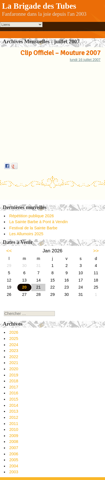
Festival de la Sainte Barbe (33, 228)
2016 (13, 393)
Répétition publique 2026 (31, 216)
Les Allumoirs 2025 (26, 234)
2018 (13, 381)
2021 (13, 362)
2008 (13, 441)
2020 (13, 369)
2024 (13, 344)
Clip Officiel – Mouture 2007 (60, 53)
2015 (13, 399)
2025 (13, 338)
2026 (13, 332)
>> (96, 250)
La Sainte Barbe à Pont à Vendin (38, 222)
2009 (13, 435)
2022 (13, 357)
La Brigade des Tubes (39, 5)
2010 (13, 429)
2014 (13, 405)
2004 (13, 466)
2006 (13, 454)
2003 (13, 472)
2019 (13, 375)
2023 (13, 350)
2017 (13, 387)
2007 (13, 447)
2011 (13, 423)
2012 (13, 417)
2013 (13, 411)
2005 (13, 460)
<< (9, 250)
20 (24, 287)
